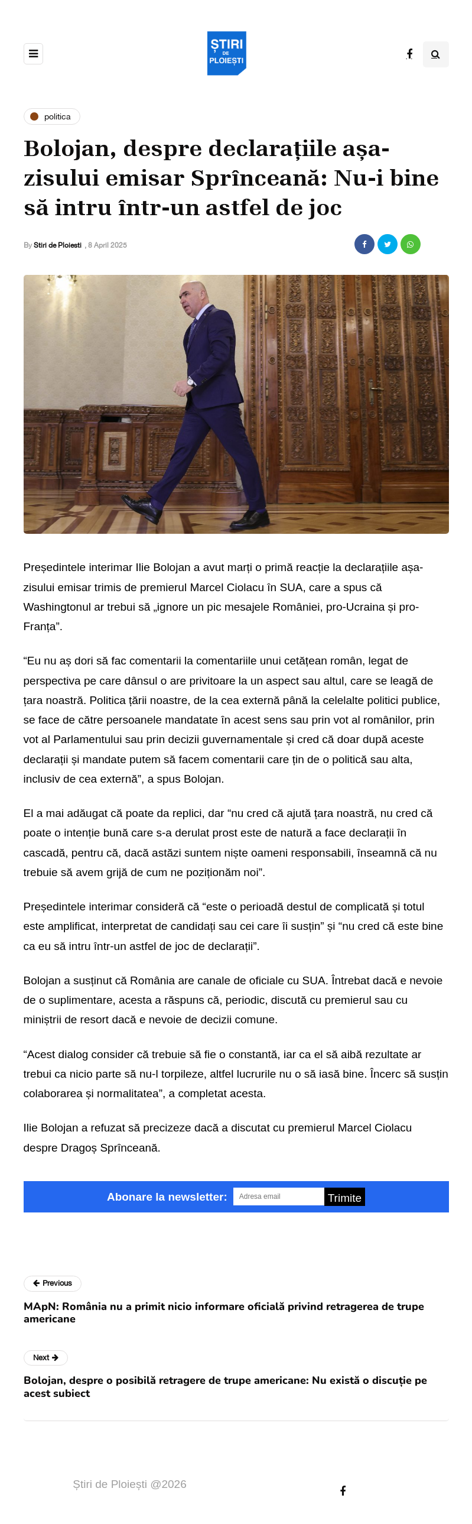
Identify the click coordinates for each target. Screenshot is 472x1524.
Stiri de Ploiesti (58, 245)
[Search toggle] (436, 54)
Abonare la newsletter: (167, 1197)
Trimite (345, 1198)
